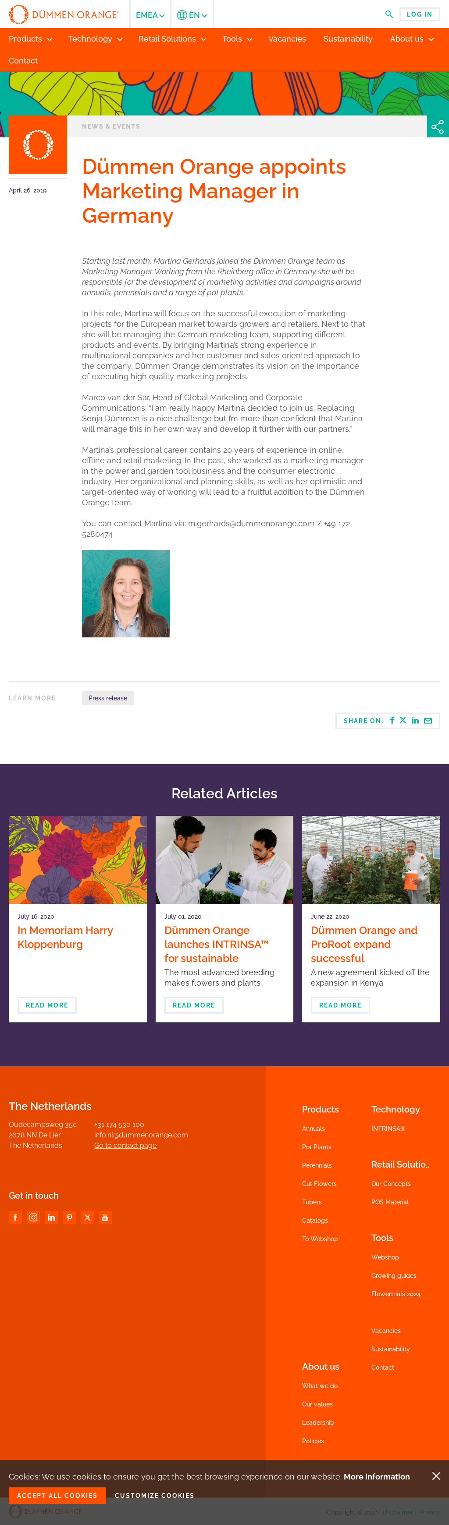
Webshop (385, 1257)
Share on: (388, 720)
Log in (420, 14)
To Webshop (320, 1238)
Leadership (318, 1422)
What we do (320, 1385)
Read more (47, 1005)
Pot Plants (316, 1147)
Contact (382, 1367)
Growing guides (394, 1275)
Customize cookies (155, 1495)
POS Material (390, 1202)
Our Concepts (391, 1183)
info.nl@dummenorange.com (141, 1135)
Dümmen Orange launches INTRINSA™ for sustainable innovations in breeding (222, 951)
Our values (317, 1404)
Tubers (312, 1202)
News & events (111, 126)
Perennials (317, 1165)
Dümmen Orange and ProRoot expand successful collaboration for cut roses (364, 958)
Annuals (313, 1128)
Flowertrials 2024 (395, 1294)
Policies (313, 1441)
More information (377, 1476)
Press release (108, 698)
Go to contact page (125, 1145)
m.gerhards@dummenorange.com (251, 523)
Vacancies (386, 1330)
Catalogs (315, 1220)
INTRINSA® (388, 1128)
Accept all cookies (57, 1495)
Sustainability (390, 1349)
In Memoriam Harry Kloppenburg (65, 937)
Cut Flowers (319, 1183)
